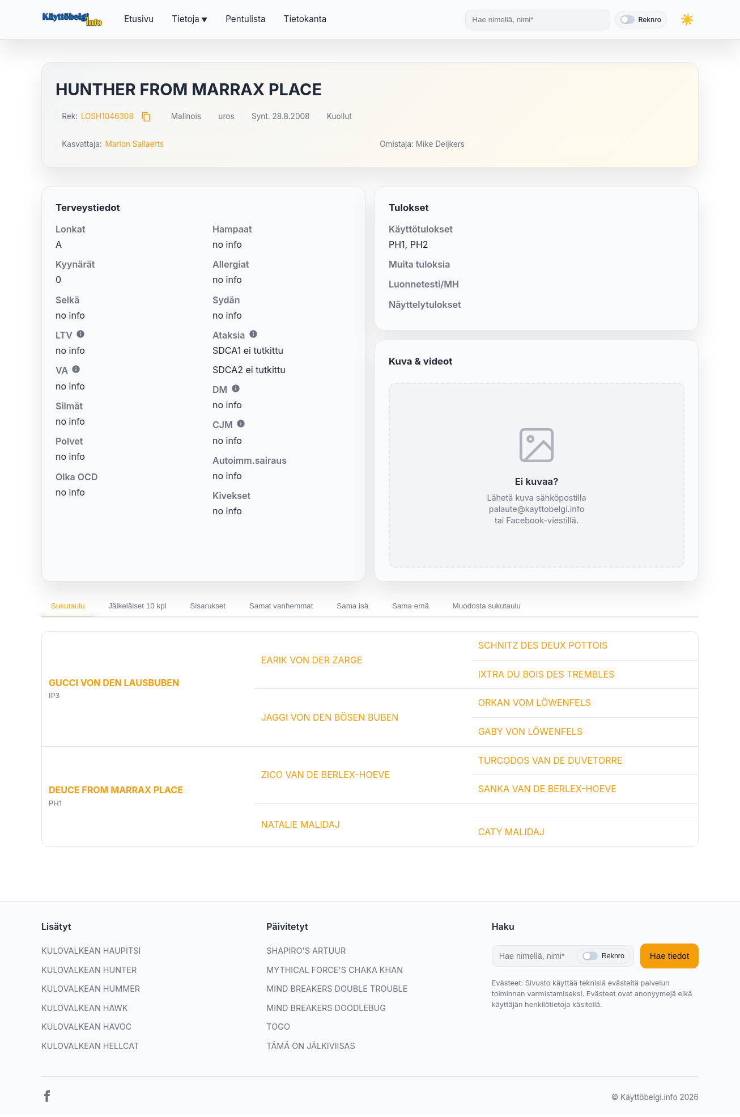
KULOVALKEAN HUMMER (90, 991)
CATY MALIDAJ (511, 834)
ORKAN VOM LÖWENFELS (534, 705)
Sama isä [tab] (384, 606)
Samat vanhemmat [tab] (305, 606)
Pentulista (245, 19)
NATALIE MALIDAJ (300, 826)
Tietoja (185, 19)
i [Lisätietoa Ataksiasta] (253, 334)
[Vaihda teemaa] (687, 20)
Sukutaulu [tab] (71, 606)
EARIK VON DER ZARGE (312, 662)
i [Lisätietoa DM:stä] (235, 388)
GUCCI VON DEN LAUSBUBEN (114, 685)
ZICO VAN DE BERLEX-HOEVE (325, 776)
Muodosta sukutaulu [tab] (530, 606)
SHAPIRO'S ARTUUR (306, 953)
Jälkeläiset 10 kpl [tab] (147, 606)
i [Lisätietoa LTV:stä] (80, 334)
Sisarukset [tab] (225, 606)
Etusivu (139, 19)
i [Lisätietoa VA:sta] (75, 369)
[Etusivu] (73, 20)
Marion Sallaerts (134, 144)
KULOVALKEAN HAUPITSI (91, 953)
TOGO (278, 1029)
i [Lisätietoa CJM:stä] (240, 423)
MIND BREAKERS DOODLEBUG (326, 1010)
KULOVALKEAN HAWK (84, 1010)
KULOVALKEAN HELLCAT (90, 1048)
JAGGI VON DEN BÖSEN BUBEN (330, 719)
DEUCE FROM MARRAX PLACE (116, 792)
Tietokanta (305, 19)
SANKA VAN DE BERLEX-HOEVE (547, 791)
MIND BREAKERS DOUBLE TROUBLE (336, 991)
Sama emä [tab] (447, 606)
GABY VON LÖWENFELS (530, 733)
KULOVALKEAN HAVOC (86, 1029)
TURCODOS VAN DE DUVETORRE (550, 762)
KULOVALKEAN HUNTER (89, 972)
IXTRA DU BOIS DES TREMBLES (546, 676)
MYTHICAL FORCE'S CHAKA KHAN (334, 972)
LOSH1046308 (107, 116)
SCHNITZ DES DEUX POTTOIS (542, 647)
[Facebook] (47, 1100)
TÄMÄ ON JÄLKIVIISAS (310, 1048)
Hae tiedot (669, 958)
